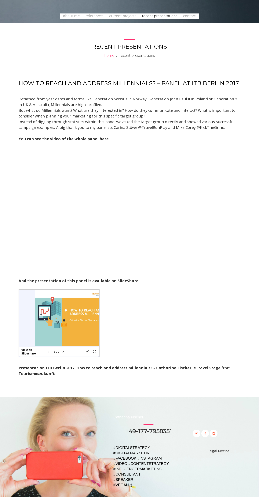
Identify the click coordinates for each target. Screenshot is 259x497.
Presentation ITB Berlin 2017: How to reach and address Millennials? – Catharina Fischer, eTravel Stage (120, 367)
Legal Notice (218, 451)
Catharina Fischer (128, 417)
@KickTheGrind (210, 127)
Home (109, 55)
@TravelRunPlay (153, 127)
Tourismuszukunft (37, 373)
